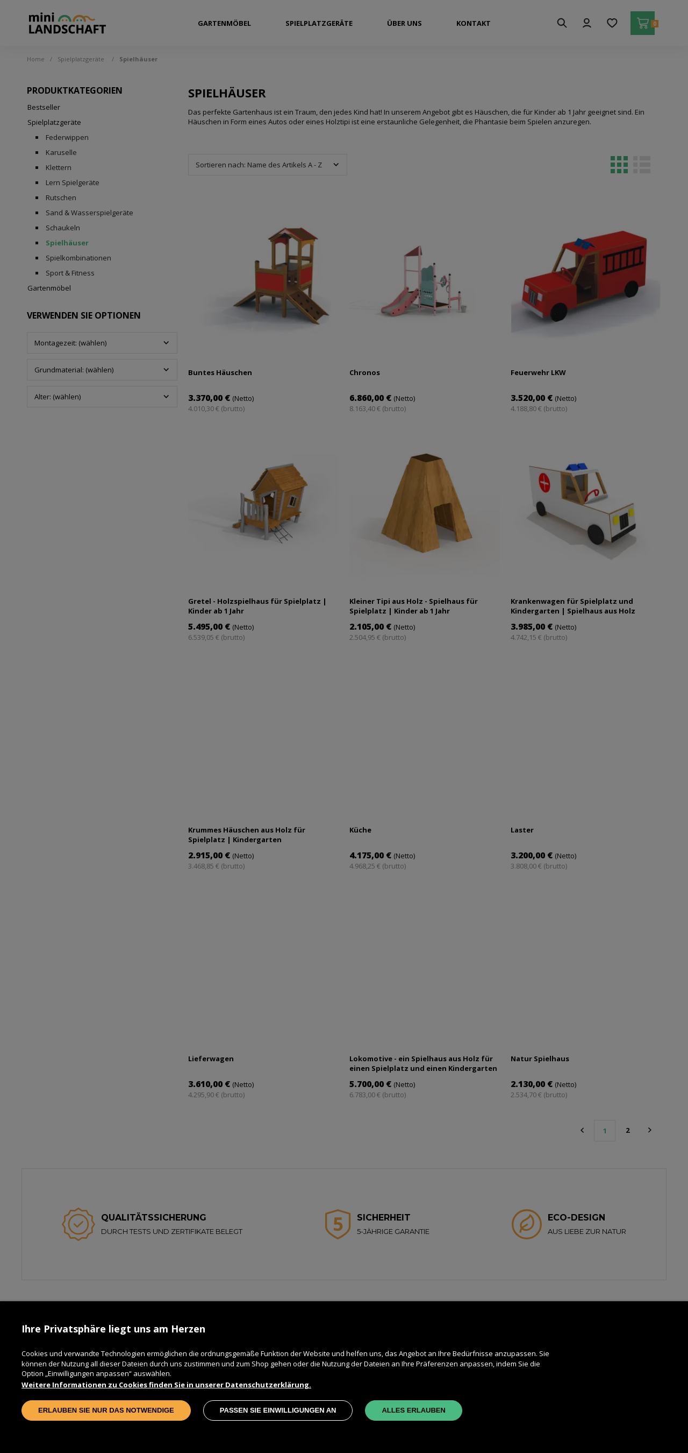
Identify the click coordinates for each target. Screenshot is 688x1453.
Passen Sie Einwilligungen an (278, 1410)
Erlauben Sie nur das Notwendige (106, 1410)
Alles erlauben (413, 1410)
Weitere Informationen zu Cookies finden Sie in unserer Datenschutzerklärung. (166, 1384)
